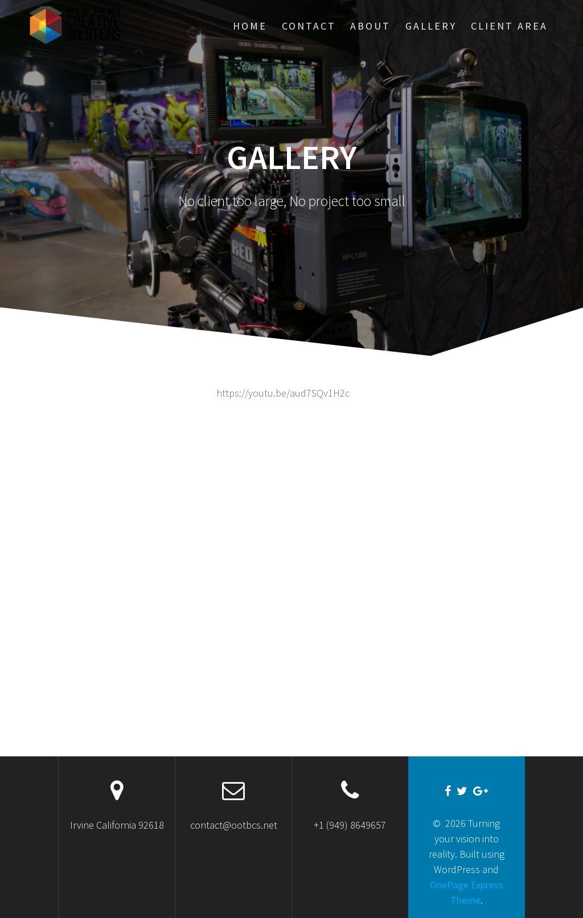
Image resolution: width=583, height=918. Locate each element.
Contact (309, 25)
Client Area (509, 25)
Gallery (431, 25)
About (370, 25)
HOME (250, 25)
